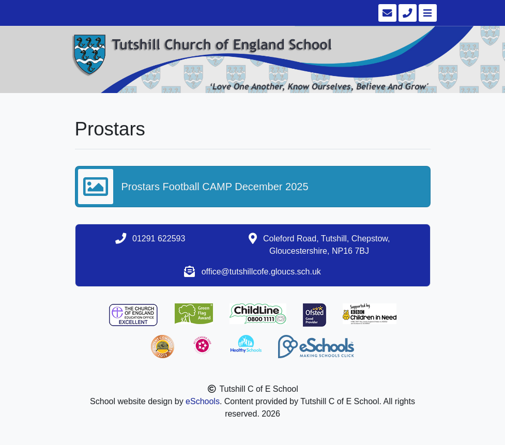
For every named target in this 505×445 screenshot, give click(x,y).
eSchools (203, 401)
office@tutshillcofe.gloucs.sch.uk (261, 271)
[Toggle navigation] (427, 13)
